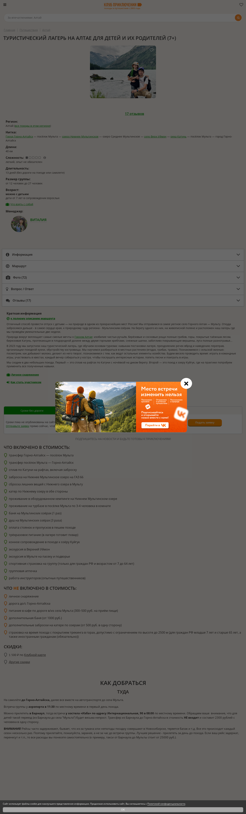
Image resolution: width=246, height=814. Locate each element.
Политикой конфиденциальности (166, 803)
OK (123, 809)
